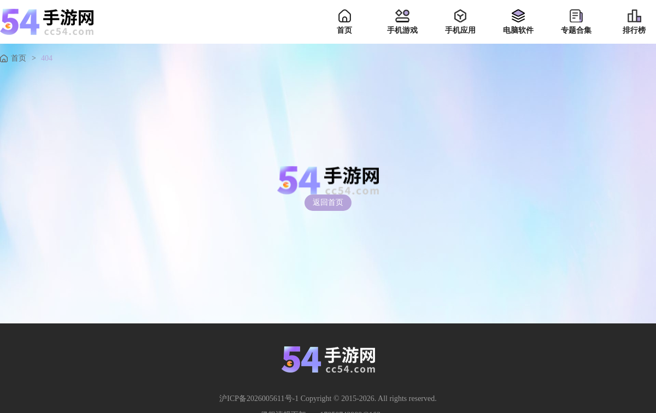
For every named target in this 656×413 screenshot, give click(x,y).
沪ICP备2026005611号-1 (258, 399)
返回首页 (328, 202)
